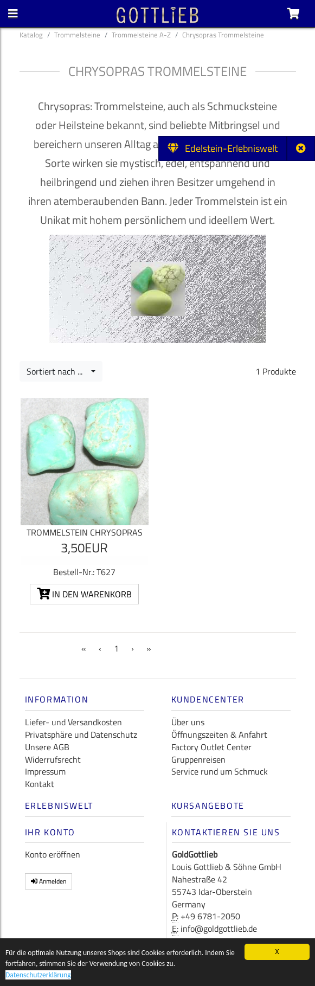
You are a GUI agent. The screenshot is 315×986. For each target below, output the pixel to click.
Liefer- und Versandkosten (73, 722)
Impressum (45, 771)
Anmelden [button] (48, 881)
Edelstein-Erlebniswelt (223, 148)
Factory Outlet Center (211, 746)
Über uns (187, 722)
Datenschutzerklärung (38, 975)
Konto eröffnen (52, 854)
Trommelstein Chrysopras (85, 532)
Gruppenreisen (198, 759)
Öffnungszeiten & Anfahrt (219, 734)
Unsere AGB (47, 746)
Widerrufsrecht (53, 759)
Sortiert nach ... (58, 371)
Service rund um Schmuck (219, 771)
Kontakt (39, 783)
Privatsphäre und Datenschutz (81, 734)
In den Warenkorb (84, 594)
